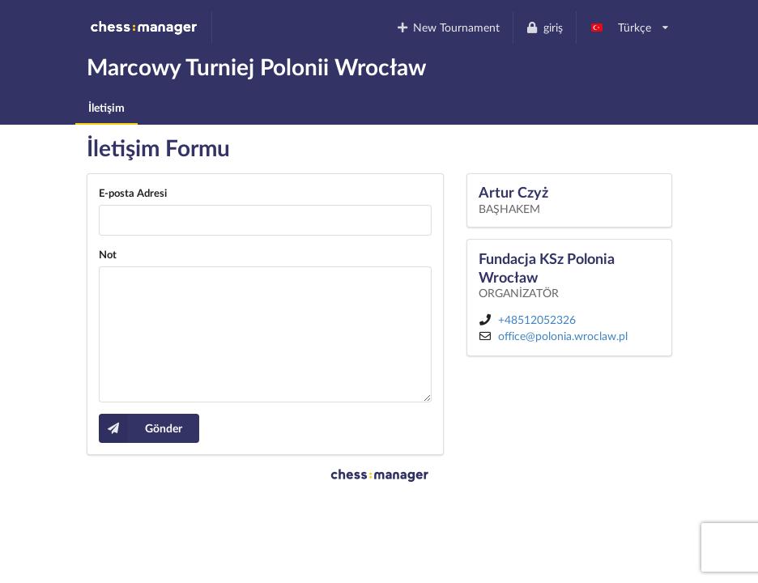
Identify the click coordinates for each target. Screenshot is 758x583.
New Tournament (447, 27)
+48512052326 (537, 319)
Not (108, 254)
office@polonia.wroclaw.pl (563, 336)
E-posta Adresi (133, 192)
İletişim (106, 107)
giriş (544, 27)
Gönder (140, 428)
